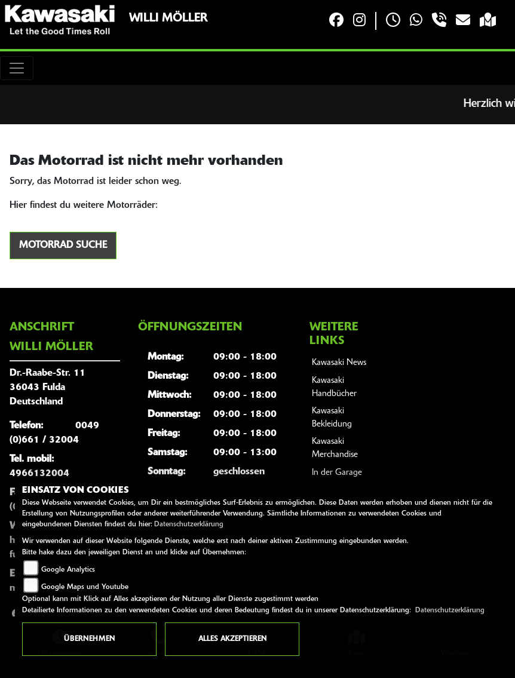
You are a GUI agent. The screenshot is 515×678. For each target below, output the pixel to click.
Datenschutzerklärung (188, 524)
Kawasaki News (339, 362)
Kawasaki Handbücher (334, 387)
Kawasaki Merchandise (335, 448)
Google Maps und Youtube (84, 587)
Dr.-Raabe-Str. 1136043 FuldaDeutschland (47, 388)
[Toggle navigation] (16, 68)
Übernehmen (89, 639)
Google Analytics (68, 569)
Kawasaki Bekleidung (332, 418)
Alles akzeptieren (232, 639)
